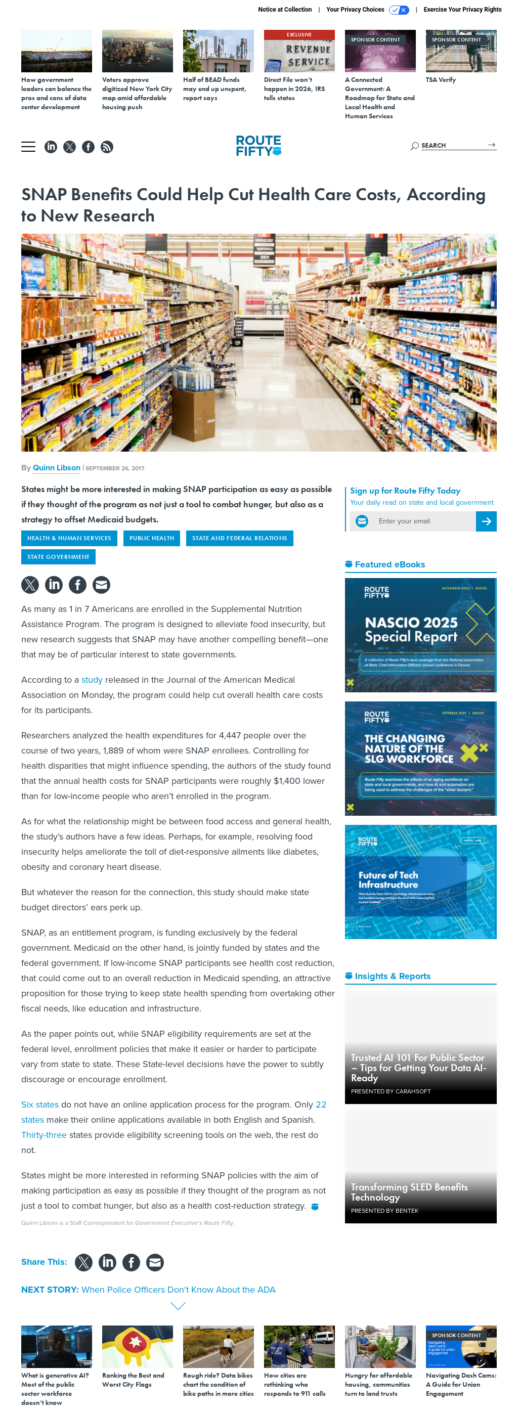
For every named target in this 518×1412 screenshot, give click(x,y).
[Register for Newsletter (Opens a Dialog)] (486, 521)
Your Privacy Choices (368, 10)
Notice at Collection (285, 9)
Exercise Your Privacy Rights (463, 9)
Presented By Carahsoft (391, 1091)
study (92, 679)
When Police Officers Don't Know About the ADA (178, 1289)
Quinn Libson (56, 467)
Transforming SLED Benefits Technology (409, 1192)
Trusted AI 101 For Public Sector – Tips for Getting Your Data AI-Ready (419, 1067)
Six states (40, 1104)
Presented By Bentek (384, 1210)
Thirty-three (44, 1134)
